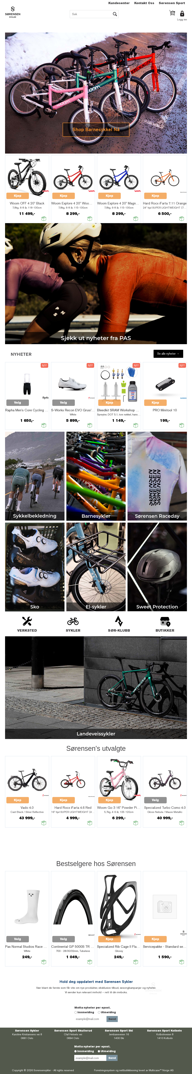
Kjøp (17, 196)
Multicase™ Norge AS (161, 1070)
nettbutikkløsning (128, 1070)
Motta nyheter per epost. (92, 1007)
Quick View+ (38, 194)
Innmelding (85, 1012)
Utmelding (108, 1012)
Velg (17, 402)
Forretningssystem (104, 1070)
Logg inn (182, 19)
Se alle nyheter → (168, 353)
